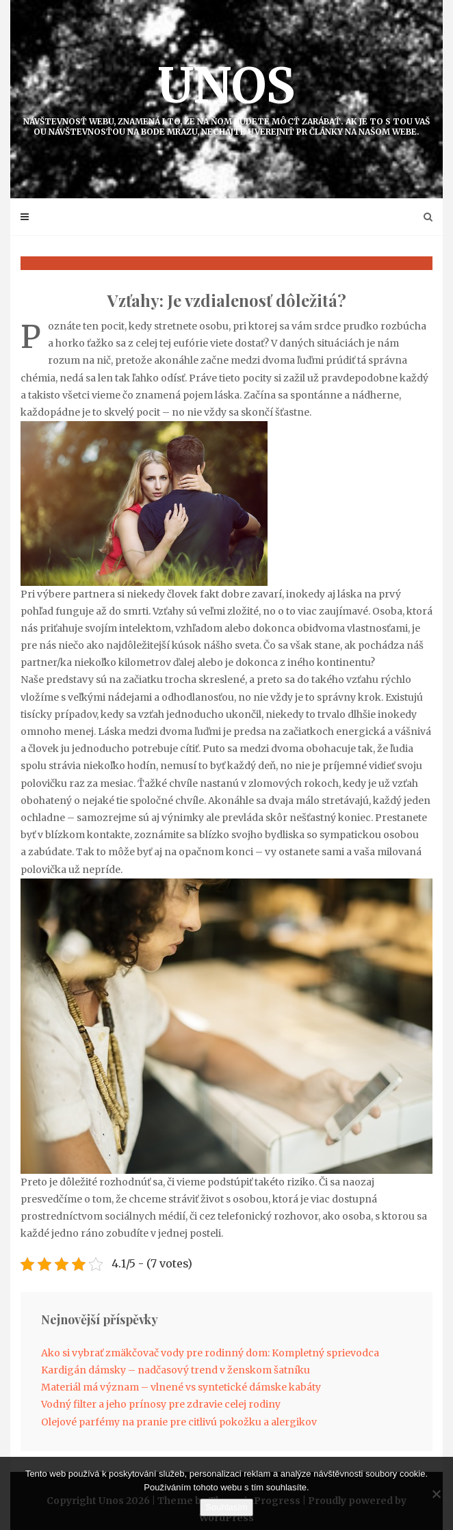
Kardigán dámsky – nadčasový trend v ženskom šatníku (175, 1370)
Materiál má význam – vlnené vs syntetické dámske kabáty (181, 1387)
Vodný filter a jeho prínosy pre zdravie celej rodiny (161, 1404)
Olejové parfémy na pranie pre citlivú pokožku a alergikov (179, 1422)
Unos (226, 96)
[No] (436, 1494)
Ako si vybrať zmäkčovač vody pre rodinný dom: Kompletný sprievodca (210, 1353)
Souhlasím (226, 1507)
